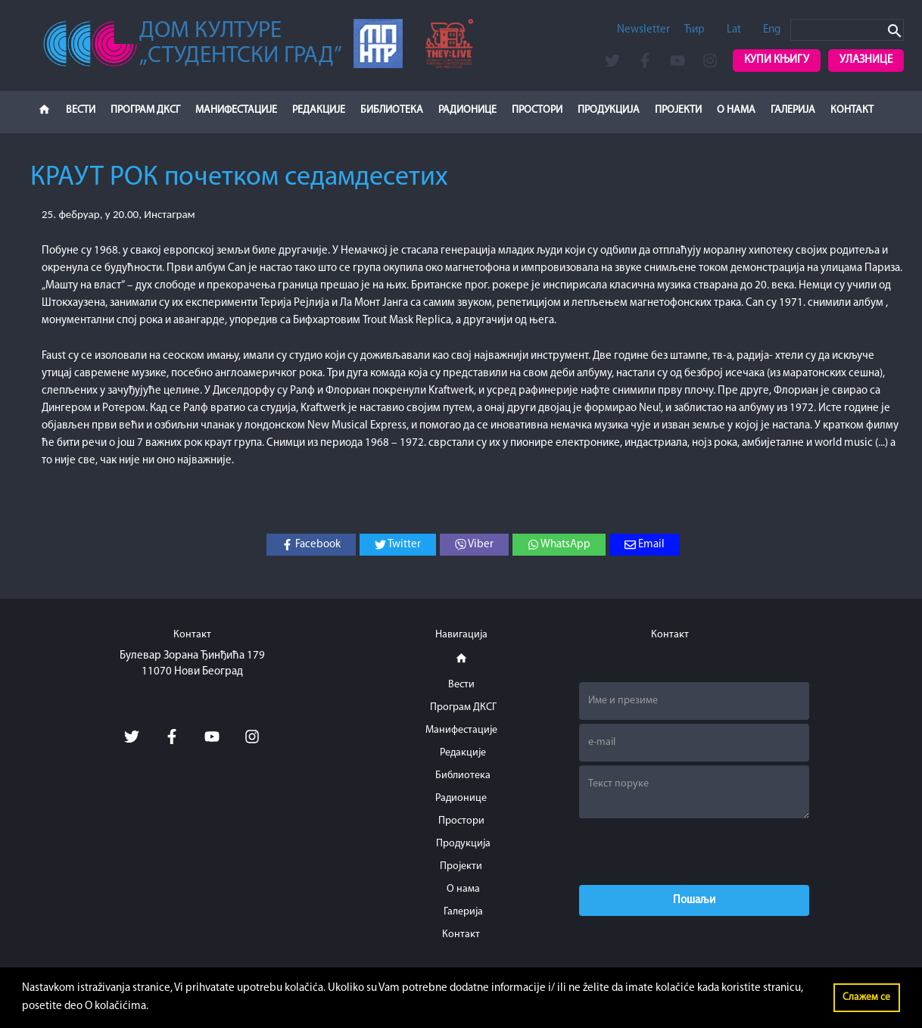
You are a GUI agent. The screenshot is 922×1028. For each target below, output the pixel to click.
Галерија (793, 110)
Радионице (467, 110)
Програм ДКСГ (145, 110)
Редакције (318, 110)
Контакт (852, 110)
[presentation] (694, 851)
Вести (80, 110)
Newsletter (643, 30)
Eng (771, 30)
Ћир (694, 30)
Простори (537, 110)
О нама (736, 110)
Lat (734, 30)
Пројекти (678, 110)
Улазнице (865, 60)
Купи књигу (776, 60)
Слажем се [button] (866, 997)
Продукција (609, 110)
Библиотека (391, 110)
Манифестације (236, 110)
